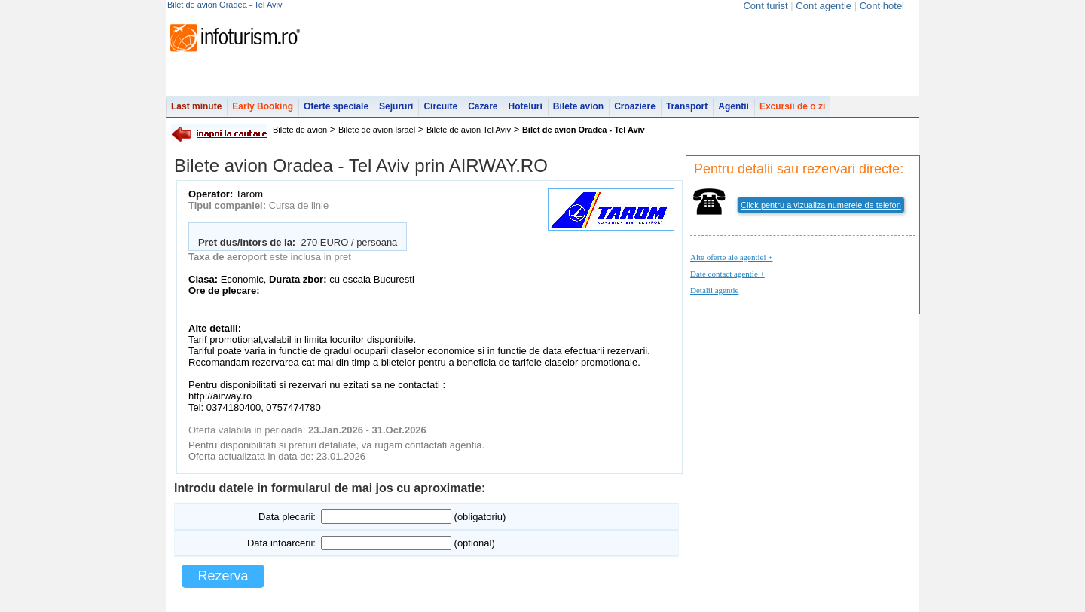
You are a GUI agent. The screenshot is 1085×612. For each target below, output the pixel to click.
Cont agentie (823, 5)
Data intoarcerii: (281, 543)
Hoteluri (525, 106)
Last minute (196, 106)
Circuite (440, 106)
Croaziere (635, 106)
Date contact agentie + (727, 273)
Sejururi (396, 106)
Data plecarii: (287, 516)
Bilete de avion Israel (376, 129)
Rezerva (222, 575)
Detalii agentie (714, 290)
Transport (687, 106)
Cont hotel (882, 5)
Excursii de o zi (792, 106)
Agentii (733, 106)
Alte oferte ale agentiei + (731, 257)
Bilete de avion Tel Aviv (468, 129)
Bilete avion (578, 106)
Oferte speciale (336, 106)
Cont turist (765, 5)
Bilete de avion (300, 129)
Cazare (482, 106)
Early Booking (262, 106)
